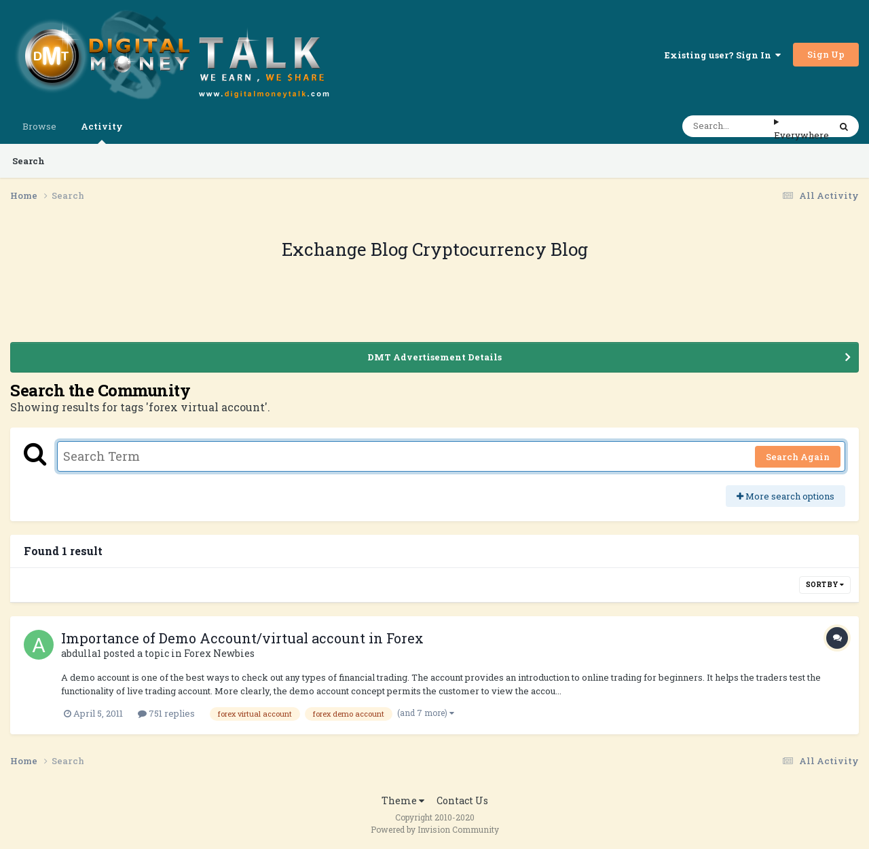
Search (28, 161)
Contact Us (462, 800)
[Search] (728, 126)
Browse (39, 126)
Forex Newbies (219, 653)
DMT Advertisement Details (434, 357)
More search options (785, 496)
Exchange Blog (347, 249)
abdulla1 (81, 653)
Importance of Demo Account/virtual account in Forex (242, 638)
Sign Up (826, 54)
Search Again (798, 457)
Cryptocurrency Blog (500, 249)
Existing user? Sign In (723, 55)
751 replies (166, 713)
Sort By (825, 584)
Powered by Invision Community (435, 829)
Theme (403, 800)
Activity (102, 132)
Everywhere (801, 135)
